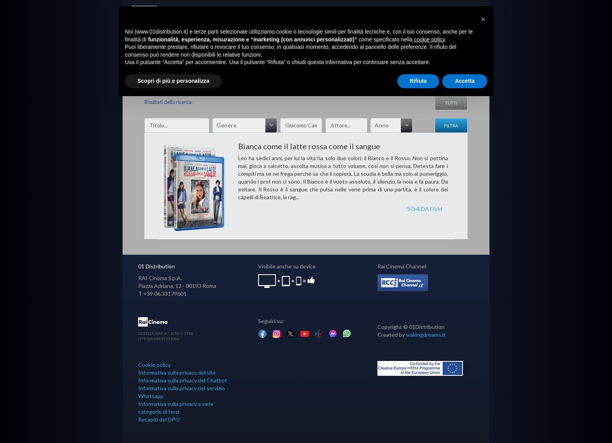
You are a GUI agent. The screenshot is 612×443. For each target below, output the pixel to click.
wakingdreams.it (426, 334)
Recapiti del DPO (159, 419)
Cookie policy (154, 364)
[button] (483, 19)
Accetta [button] (465, 81)
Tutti (451, 102)
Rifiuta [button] (418, 81)
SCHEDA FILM (424, 208)
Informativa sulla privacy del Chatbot (182, 380)
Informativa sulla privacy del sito (177, 372)
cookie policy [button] (429, 39)
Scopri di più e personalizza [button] (173, 81)
